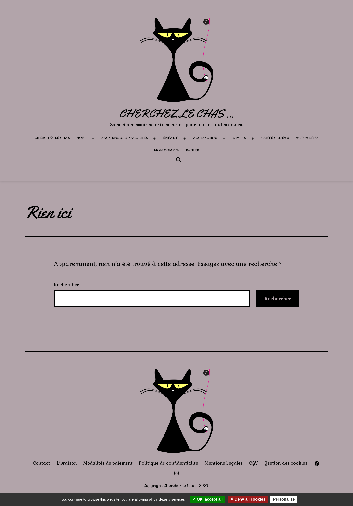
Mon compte (166, 150)
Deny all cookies (247, 499)
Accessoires (205, 138)
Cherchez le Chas (52, 138)
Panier (192, 150)
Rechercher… (67, 284)
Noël (81, 138)
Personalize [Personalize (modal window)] (284, 499)
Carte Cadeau (275, 138)
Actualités (307, 138)
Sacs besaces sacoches (124, 138)
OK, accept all (207, 499)
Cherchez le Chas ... (176, 114)
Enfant (170, 138)
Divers (239, 138)
